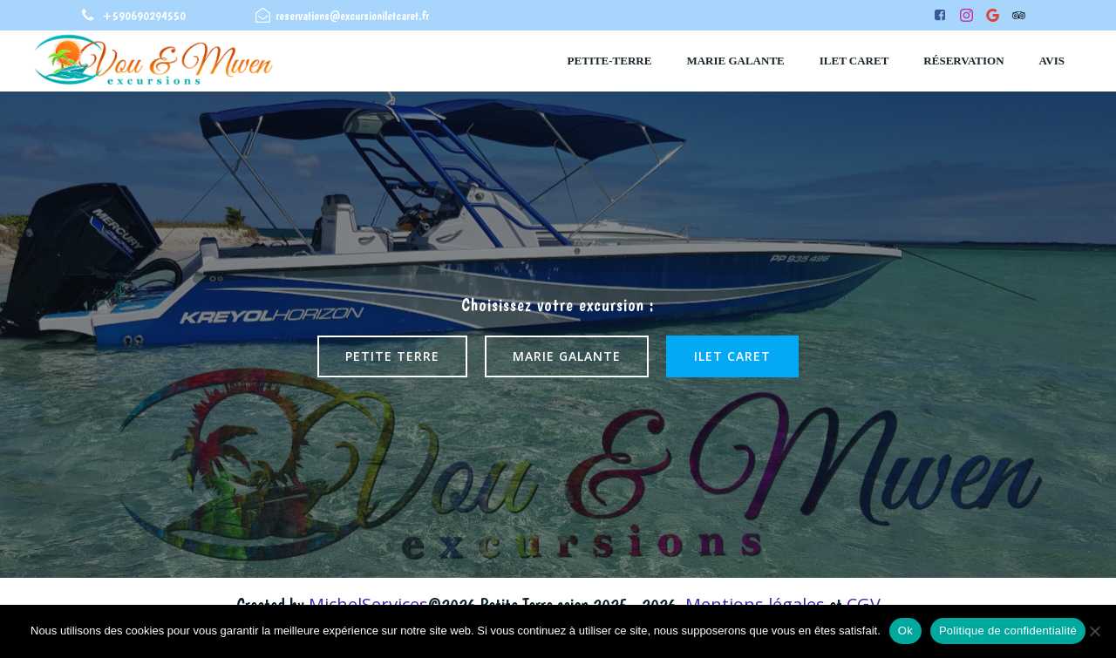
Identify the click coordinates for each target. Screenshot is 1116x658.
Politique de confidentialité (1008, 630)
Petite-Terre (610, 60)
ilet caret (854, 60)
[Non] (1094, 631)
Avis (1052, 60)
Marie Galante (735, 60)
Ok (905, 630)
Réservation (963, 60)
